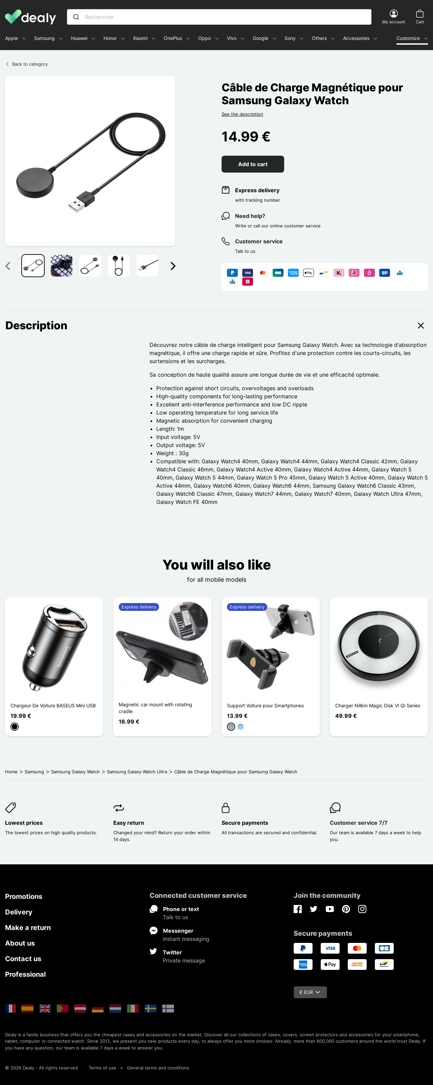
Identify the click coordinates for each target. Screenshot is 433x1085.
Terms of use (102, 1067)
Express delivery (257, 190)
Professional (25, 974)
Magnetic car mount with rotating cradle (155, 708)
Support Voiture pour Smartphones (265, 705)
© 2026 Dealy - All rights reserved (41, 1067)
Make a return (28, 928)
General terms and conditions (158, 1067)
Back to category (26, 64)
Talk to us (175, 917)
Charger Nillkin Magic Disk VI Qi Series (377, 705)
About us (20, 943)
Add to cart (253, 164)
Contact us (23, 959)
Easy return (128, 822)
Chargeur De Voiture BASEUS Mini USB (53, 705)
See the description (242, 114)
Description (216, 325)
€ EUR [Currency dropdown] (309, 992)
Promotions (23, 896)
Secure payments (245, 822)
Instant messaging (186, 938)
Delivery (18, 912)
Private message (184, 960)
